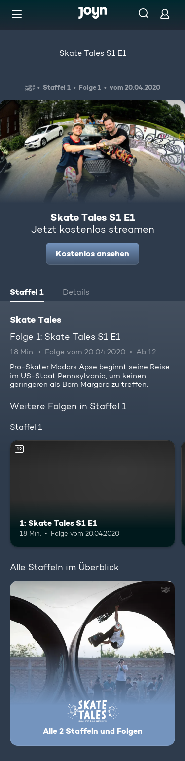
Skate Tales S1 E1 (92, 53)
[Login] (165, 13)
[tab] (27, 293)
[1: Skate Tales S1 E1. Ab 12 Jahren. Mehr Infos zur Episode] (92, 494)
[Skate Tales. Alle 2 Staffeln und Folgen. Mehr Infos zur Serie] (92, 663)
